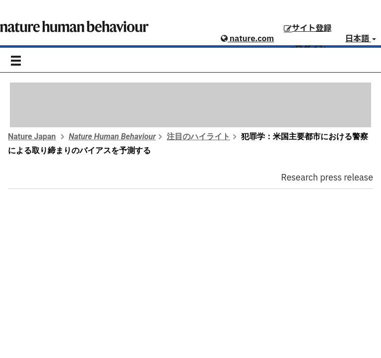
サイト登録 (307, 28)
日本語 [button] (360, 39)
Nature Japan (32, 136)
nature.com (247, 39)
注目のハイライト (198, 136)
